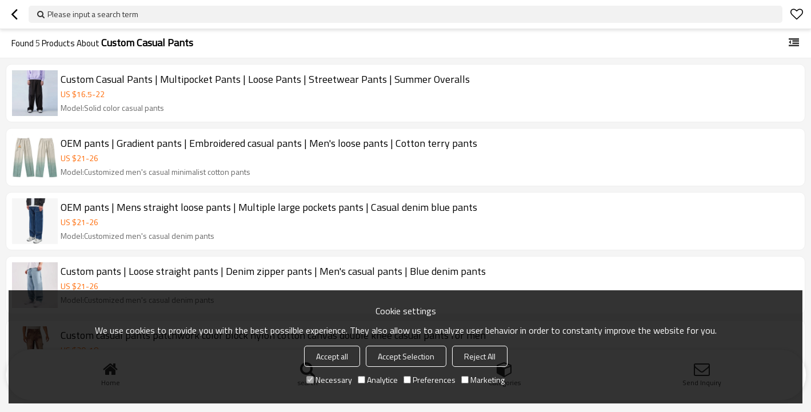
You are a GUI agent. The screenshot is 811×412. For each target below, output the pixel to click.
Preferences (429, 380)
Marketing (483, 380)
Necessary (329, 380)
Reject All (480, 356)
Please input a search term (92, 14)
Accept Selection (406, 356)
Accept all (332, 356)
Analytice (378, 380)
